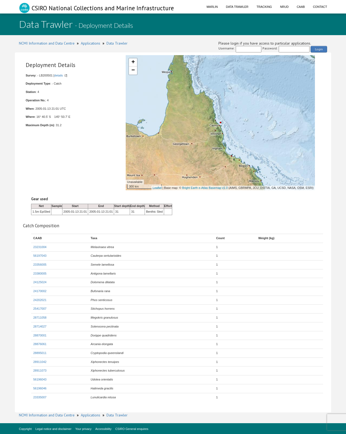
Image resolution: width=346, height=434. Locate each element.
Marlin (212, 6)
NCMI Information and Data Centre (47, 43)
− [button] (133, 70)
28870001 (39, 335)
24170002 (39, 291)
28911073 (39, 370)
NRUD (284, 6)
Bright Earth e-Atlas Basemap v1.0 (205, 187)
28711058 (39, 317)
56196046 (39, 388)
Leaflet (157, 187)
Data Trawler (237, 6)
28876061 (39, 344)
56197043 (39, 255)
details (58, 75)
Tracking (264, 6)
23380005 (39, 273)
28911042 (39, 361)
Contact (320, 6)
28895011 (39, 353)
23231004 (39, 247)
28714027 (39, 326)
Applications (90, 43)
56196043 (39, 379)
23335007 (39, 397)
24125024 (39, 282)
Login (319, 49)
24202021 (39, 300)
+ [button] (133, 62)
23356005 (39, 264)
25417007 (39, 308)
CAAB (301, 6)
